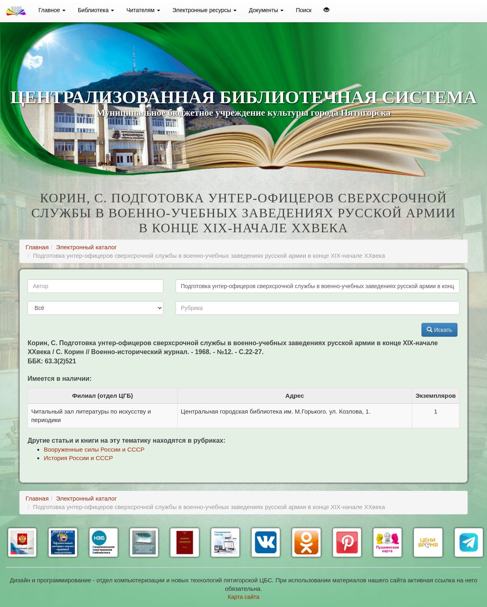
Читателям (143, 10)
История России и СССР (78, 457)
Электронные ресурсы (204, 10)
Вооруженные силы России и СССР (94, 449)
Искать (439, 330)
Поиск (303, 10)
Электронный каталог (86, 247)
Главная (37, 247)
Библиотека (96, 10)
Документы (266, 10)
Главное (52, 10)
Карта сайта (243, 597)
